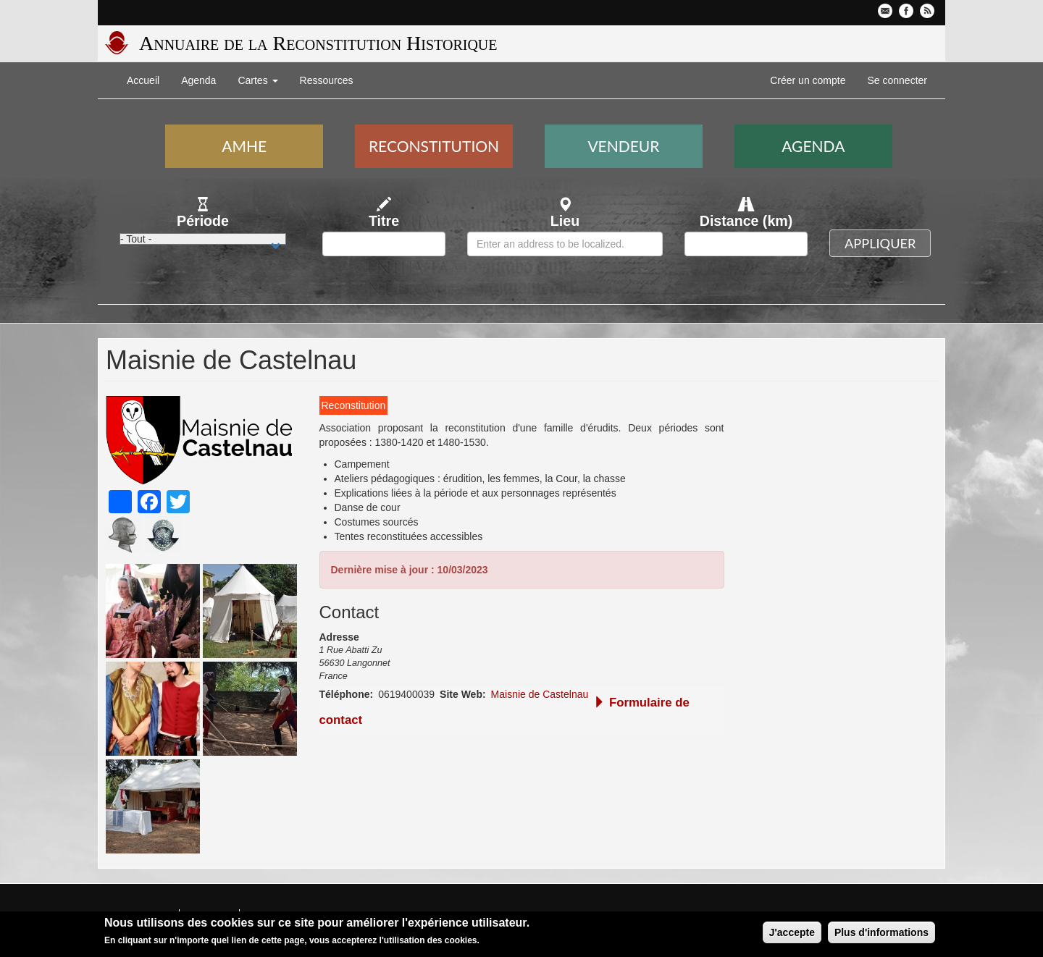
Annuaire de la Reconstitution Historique (318, 43)
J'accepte (792, 934)
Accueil (143, 80)
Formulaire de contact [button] (504, 711)
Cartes (257, 80)
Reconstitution (434, 146)
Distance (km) (746, 221)
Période (203, 221)
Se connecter (898, 80)
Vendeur (623, 146)
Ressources (326, 80)
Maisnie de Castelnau (540, 694)
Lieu (564, 221)
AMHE (244, 146)
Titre (384, 221)
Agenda (198, 80)
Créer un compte (807, 80)
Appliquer (880, 243)
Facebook (906, 11)
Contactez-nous (885, 11)
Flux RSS (927, 11)
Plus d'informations (881, 934)
